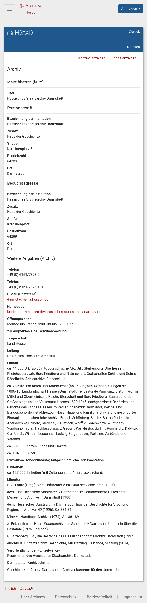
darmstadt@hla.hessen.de (27, 299)
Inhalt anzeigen (124, 58)
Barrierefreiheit (100, 597)
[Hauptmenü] (10, 8)
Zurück (134, 32)
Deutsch (26, 588)
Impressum (132, 597)
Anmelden (129, 8)
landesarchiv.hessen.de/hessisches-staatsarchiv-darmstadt (53, 312)
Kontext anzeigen (91, 58)
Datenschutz (66, 597)
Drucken (133, 47)
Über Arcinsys (33, 597)
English (10, 588)
